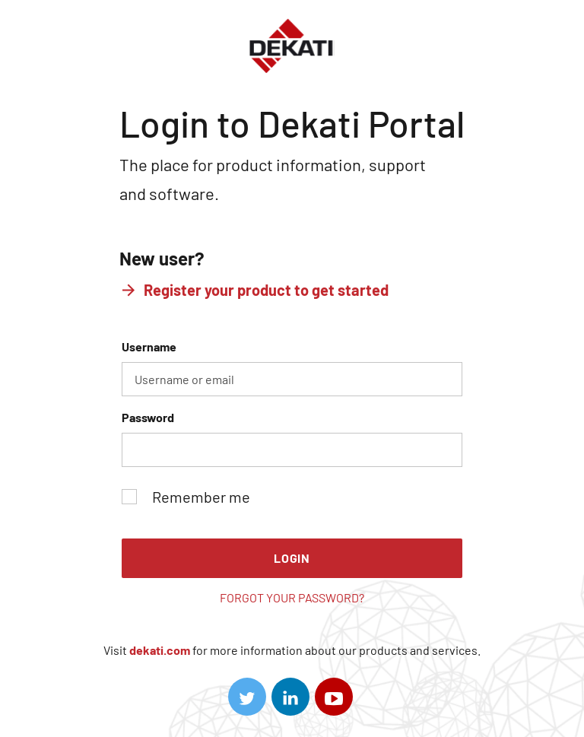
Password (292, 438)
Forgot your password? (292, 597)
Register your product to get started (266, 290)
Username (292, 367)
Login (292, 558)
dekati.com (159, 650)
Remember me (186, 497)
